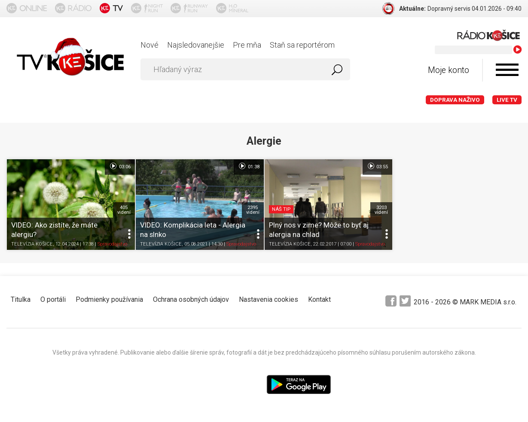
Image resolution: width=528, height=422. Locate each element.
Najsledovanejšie (195, 44)
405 (124, 210)
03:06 (119, 166)
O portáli (53, 299)
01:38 (248, 166)
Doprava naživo (455, 100)
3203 (381, 210)
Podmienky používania (109, 299)
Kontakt (319, 299)
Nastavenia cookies (268, 299)
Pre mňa (247, 44)
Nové (149, 44)
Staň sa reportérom (302, 44)
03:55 (377, 166)
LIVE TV (507, 100)
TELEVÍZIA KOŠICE (32, 244)
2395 (252, 210)
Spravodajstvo (112, 244)
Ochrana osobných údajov (191, 299)
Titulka (21, 299)
